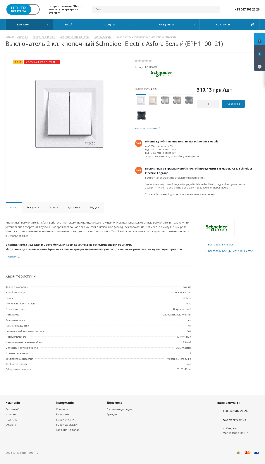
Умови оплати (65, 419)
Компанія (13, 403)
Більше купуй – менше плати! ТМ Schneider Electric (181, 141)
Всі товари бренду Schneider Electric (230, 251)
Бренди (111, 414)
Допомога (114, 403)
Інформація (65, 403)
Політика (11, 419)
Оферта (11, 424)
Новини (11, 414)
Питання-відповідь (119, 409)
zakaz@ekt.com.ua (234, 420)
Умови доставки (66, 424)
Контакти (62, 409)
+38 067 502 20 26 (247, 9)
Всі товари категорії (220, 244)
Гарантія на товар (68, 430)
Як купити (62, 414)
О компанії (12, 409)
